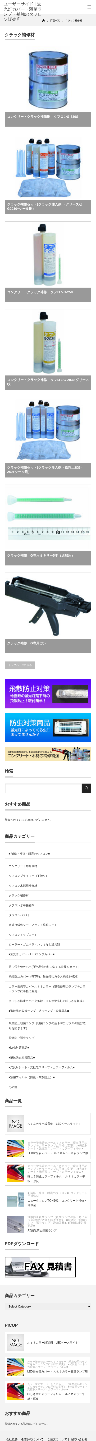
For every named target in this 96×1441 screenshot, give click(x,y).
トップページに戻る (20, 665)
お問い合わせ (78, 1439)
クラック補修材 (19, 895)
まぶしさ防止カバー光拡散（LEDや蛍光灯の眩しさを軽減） (47, 1001)
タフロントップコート (23, 934)
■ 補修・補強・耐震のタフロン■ (29, 853)
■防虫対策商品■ (19, 1047)
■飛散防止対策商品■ (22, 1057)
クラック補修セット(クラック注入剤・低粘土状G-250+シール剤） (44, 470)
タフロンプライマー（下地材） (29, 875)
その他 (13, 1087)
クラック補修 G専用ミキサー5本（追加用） (41, 555)
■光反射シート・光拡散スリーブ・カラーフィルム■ (42, 1067)
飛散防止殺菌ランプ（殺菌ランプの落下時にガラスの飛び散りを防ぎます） (47, 1026)
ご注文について (57, 1439)
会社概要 (12, 1439)
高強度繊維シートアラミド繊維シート (33, 925)
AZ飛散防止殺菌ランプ (42, 1230)
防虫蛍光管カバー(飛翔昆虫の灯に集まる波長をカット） (45, 966)
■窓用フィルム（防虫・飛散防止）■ (32, 1077)
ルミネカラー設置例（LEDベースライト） (54, 1123)
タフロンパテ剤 (19, 915)
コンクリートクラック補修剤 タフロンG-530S (42, 117)
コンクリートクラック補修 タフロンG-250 (40, 292)
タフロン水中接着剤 (21, 905)
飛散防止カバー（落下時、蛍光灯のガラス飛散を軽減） (44, 976)
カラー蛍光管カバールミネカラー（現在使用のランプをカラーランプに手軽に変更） (47, 989)
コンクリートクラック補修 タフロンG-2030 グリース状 (48, 382)
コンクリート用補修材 (23, 866)
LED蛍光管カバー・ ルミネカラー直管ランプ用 (57, 1153)
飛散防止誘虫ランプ (21, 1038)
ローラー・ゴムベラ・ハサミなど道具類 (34, 944)
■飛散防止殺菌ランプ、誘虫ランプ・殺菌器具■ (39, 1011)
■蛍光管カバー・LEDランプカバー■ (32, 954)
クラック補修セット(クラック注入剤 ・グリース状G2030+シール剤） (44, 206)
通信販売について (32, 1439)
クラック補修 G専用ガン (26, 643)
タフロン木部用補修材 (23, 885)
